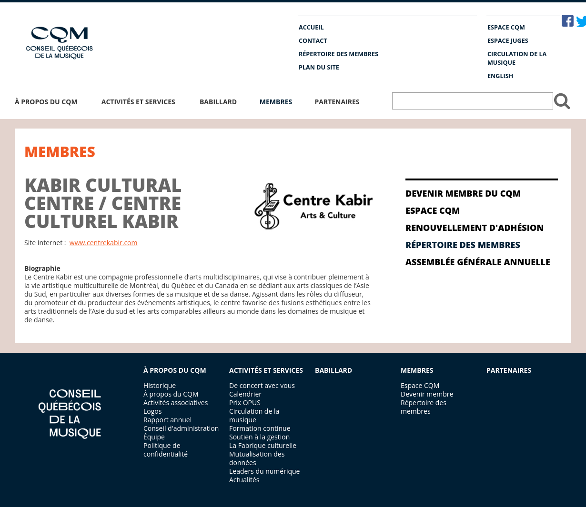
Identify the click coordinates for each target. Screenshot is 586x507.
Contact (313, 41)
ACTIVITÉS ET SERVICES (266, 370)
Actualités (244, 479)
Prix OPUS (245, 402)
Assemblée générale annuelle (477, 262)
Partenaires (336, 101)
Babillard (218, 101)
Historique (159, 385)
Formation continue (260, 428)
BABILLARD (333, 370)
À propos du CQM (46, 101)
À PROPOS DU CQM (174, 370)
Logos (152, 411)
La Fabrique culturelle (262, 445)
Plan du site (319, 67)
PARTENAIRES (508, 370)
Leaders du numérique (264, 471)
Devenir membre (427, 393)
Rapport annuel (167, 419)
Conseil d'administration (181, 428)
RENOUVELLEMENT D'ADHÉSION (474, 227)
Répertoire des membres (338, 54)
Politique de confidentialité (165, 449)
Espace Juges (507, 41)
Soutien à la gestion (259, 436)
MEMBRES (417, 370)
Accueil (311, 27)
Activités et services (138, 101)
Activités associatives (175, 402)
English (500, 76)
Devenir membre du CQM (463, 193)
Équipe (154, 436)
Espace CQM (506, 27)
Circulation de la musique (516, 58)
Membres (276, 101)
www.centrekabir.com (104, 242)
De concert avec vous (262, 385)
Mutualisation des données (256, 458)
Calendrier (245, 393)
